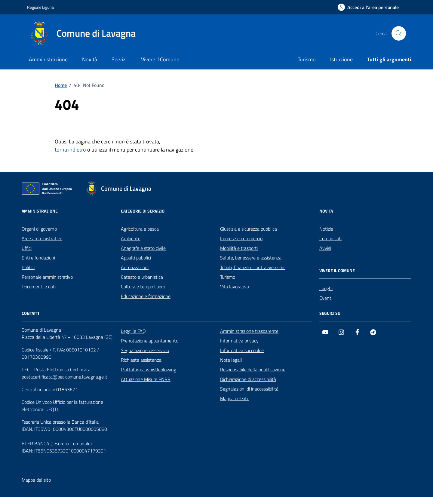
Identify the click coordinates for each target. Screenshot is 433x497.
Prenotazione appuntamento (149, 340)
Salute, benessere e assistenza (250, 257)
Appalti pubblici (136, 257)
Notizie (326, 228)
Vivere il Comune (160, 59)
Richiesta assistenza (141, 360)
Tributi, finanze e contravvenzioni (252, 267)
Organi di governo (39, 228)
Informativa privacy (239, 340)
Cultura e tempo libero (143, 286)
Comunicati (330, 238)
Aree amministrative (42, 238)
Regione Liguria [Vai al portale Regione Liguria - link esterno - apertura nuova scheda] (40, 7)
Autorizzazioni (135, 267)
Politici (28, 267)
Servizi (119, 59)
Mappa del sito (234, 398)
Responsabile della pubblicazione (252, 369)
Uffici (27, 248)
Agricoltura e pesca (140, 228)
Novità (89, 59)
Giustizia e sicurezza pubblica (248, 228)
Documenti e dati (39, 286)
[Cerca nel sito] (399, 33)
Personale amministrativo (47, 277)
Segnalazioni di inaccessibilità (249, 388)
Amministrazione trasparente (249, 331)
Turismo (307, 59)
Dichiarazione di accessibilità (248, 379)
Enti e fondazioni (38, 257)
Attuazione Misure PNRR (145, 379)
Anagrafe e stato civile (143, 248)
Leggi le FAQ (133, 331)
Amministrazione (48, 59)
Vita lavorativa (234, 286)
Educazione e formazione (145, 296)
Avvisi (325, 248)
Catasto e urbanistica (142, 277)
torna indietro (70, 150)
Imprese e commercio (241, 238)
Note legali (231, 360)
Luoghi (326, 288)
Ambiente (130, 238)
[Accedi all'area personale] (368, 7)
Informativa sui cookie (242, 350)
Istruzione (341, 59)
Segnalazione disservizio (145, 350)
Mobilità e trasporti (239, 248)
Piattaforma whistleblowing (148, 369)
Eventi (325, 298)
